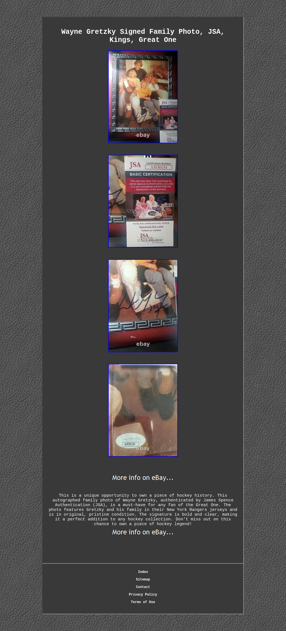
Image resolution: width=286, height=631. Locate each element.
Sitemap (143, 580)
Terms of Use (143, 602)
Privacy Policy (143, 595)
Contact (143, 587)
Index (143, 572)
